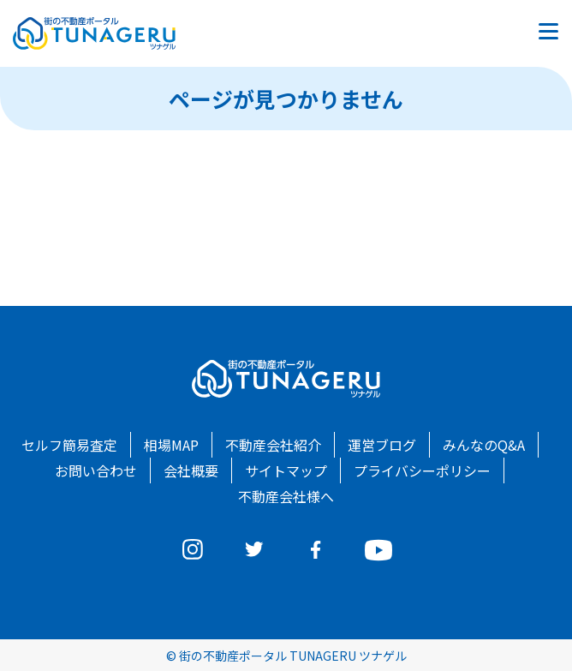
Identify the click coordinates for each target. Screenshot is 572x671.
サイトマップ (286, 470)
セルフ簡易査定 (69, 444)
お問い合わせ (96, 470)
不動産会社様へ (286, 496)
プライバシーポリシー (422, 470)
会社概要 (191, 470)
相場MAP (171, 444)
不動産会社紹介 (273, 444)
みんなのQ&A (484, 444)
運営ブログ (382, 444)
